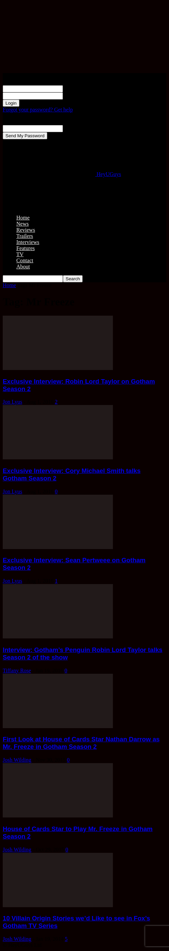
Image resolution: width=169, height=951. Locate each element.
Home (23, 218)
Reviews (25, 230)
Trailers (24, 236)
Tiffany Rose (17, 670)
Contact (24, 260)
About (23, 266)
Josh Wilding (17, 760)
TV (19, 254)
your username (79, 88)
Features (25, 248)
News (22, 224)
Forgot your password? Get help (38, 109)
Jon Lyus (12, 402)
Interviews (27, 242)
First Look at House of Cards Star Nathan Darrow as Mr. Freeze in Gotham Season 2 (81, 743)
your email (74, 128)
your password (79, 96)
